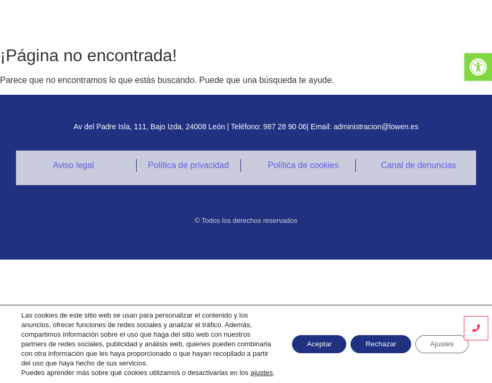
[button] (478, 67)
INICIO (191, 20)
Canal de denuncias (418, 165)
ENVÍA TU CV (451, 20)
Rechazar (376, 339)
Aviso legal (73, 165)
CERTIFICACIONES (315, 20)
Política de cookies (303, 165)
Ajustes (440, 339)
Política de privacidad (188, 165)
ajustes (32, 373)
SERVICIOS (242, 20)
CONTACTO (388, 20)
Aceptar (311, 339)
